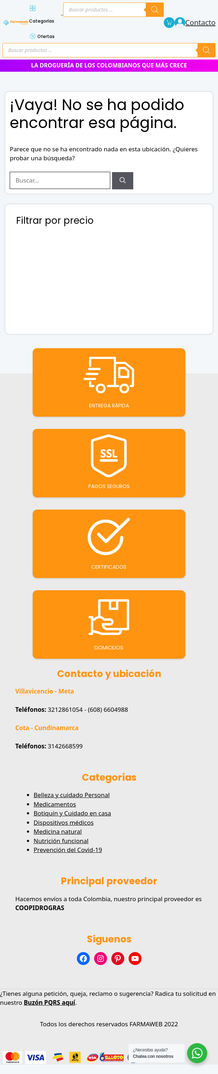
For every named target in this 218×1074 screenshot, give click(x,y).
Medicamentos (55, 804)
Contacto (200, 22)
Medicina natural (58, 831)
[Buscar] (122, 180)
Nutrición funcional (61, 841)
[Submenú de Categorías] (62, 15)
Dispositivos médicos (64, 822)
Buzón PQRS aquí (49, 1002)
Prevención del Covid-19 (68, 850)
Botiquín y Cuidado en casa (72, 813)
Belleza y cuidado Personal (72, 795)
